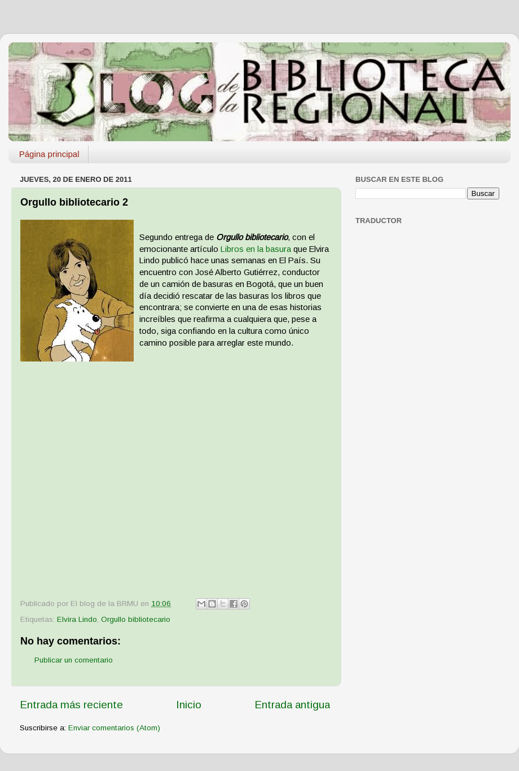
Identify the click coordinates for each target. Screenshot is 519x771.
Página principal (49, 154)
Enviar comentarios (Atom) (114, 728)
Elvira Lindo (77, 619)
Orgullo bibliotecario (135, 619)
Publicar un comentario (73, 660)
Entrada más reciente (71, 705)
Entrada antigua (292, 705)
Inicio (188, 705)
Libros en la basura (257, 249)
